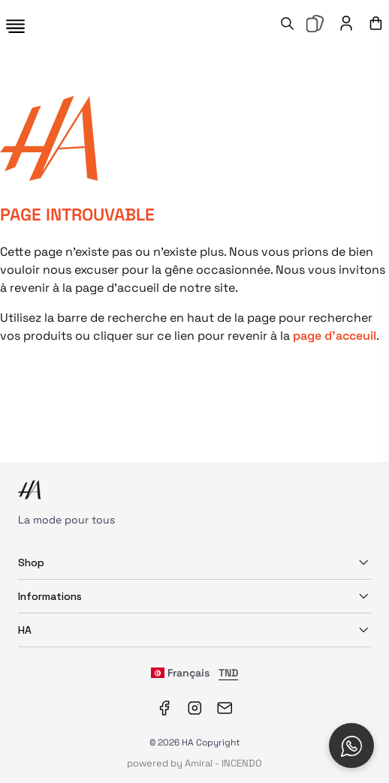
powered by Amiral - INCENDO (194, 763)
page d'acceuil (334, 336)
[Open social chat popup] (351, 745)
